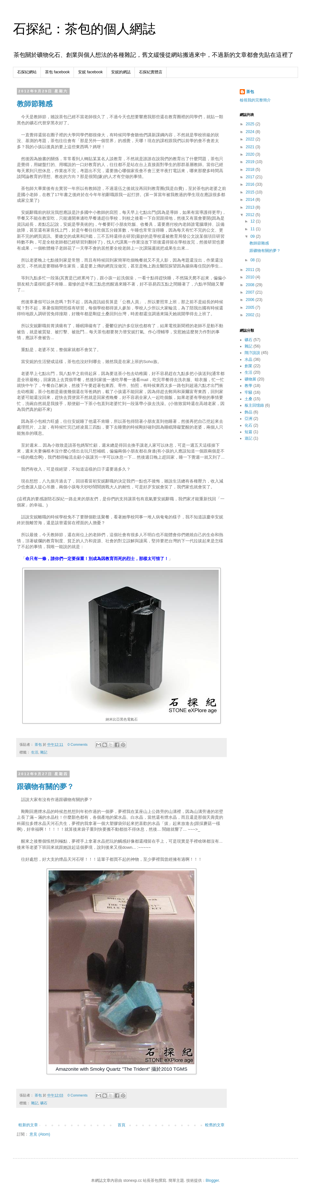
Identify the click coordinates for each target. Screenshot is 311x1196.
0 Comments (77, 744)
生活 (34, 752)
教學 (248, 385)
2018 (251, 169)
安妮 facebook (90, 72)
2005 (251, 307)
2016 (251, 184)
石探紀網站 (27, 72)
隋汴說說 (252, 352)
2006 (251, 299)
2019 (251, 162)
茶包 (250, 91)
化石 (248, 425)
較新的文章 (28, 1125)
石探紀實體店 (150, 72)
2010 (251, 277)
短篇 (248, 432)
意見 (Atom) (39, 1134)
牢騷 (248, 392)
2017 (251, 177)
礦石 (43, 1103)
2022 (251, 139)
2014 (251, 199)
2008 (251, 285)
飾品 (248, 412)
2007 (251, 292)
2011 (251, 269)
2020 (251, 154)
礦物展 (250, 379)
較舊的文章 (215, 1125)
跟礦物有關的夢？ (45, 787)
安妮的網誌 (121, 72)
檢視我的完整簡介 (255, 100)
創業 (248, 366)
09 (253, 236)
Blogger (212, 1180)
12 (253, 221)
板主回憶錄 (254, 405)
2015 (251, 192)
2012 (251, 215)
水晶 (248, 359)
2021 (251, 147)
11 (253, 229)
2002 (251, 315)
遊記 (248, 438)
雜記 (43, 752)
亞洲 (248, 418)
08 (253, 260)
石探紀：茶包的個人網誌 (84, 29)
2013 (251, 207)
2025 (251, 124)
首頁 (121, 1125)
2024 (251, 132)
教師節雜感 (34, 104)
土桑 (248, 399)
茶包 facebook (57, 72)
